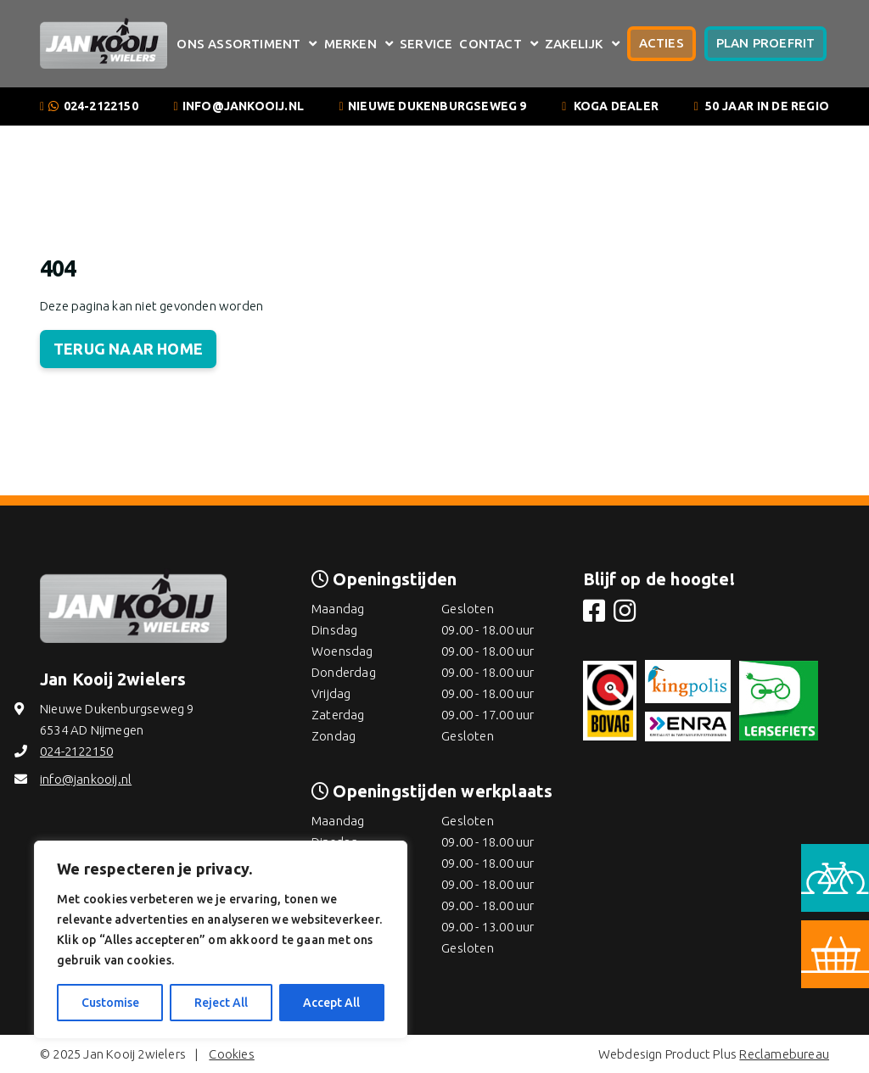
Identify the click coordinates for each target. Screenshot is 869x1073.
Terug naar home (128, 348)
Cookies (231, 1054)
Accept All (331, 1002)
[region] (220, 940)
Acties (661, 43)
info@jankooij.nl (243, 106)
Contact (490, 43)
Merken (350, 43)
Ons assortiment (238, 43)
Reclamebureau (784, 1054)
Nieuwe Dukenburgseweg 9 (437, 106)
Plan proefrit (766, 43)
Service (426, 43)
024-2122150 (101, 106)
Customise (110, 1002)
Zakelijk (574, 43)
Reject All (221, 1002)
